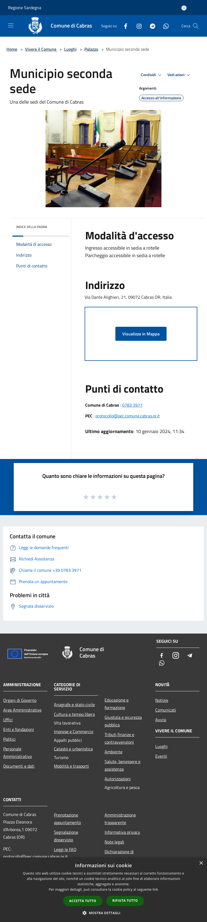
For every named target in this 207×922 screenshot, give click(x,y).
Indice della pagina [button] (31, 226)
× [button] (201, 863)
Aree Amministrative (22, 710)
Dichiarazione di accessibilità (119, 855)
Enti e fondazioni (18, 729)
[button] (103, 913)
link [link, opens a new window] (155, 889)
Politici (9, 739)
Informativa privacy (122, 832)
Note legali (114, 842)
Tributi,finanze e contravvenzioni (119, 738)
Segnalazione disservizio (66, 836)
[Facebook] (123, 25)
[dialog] (103, 890)
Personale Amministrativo (17, 753)
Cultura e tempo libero (74, 714)
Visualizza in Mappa (141, 334)
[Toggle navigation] (11, 25)
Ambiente (113, 752)
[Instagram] (137, 25)
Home (11, 49)
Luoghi (70, 49)
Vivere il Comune (41, 49)
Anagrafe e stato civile (74, 704)
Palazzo (91, 49)
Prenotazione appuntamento (67, 819)
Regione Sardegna (24, 7)
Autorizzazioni (118, 778)
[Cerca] (195, 26)
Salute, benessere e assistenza (122, 765)
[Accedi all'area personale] (184, 8)
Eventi (161, 756)
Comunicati (165, 710)
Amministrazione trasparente (120, 819)
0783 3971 (132, 405)
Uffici (8, 719)
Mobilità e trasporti (71, 766)
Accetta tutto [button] (82, 901)
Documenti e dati (18, 766)
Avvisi (160, 719)
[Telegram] (150, 25)
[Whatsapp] (163, 25)
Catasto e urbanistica (73, 749)
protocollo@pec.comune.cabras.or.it (127, 416)
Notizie (161, 700)
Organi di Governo (19, 700)
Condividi (152, 75)
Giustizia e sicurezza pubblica (123, 721)
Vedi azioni (179, 75)
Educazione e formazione (117, 704)
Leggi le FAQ (65, 849)
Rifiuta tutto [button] (125, 900)
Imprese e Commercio (73, 731)
